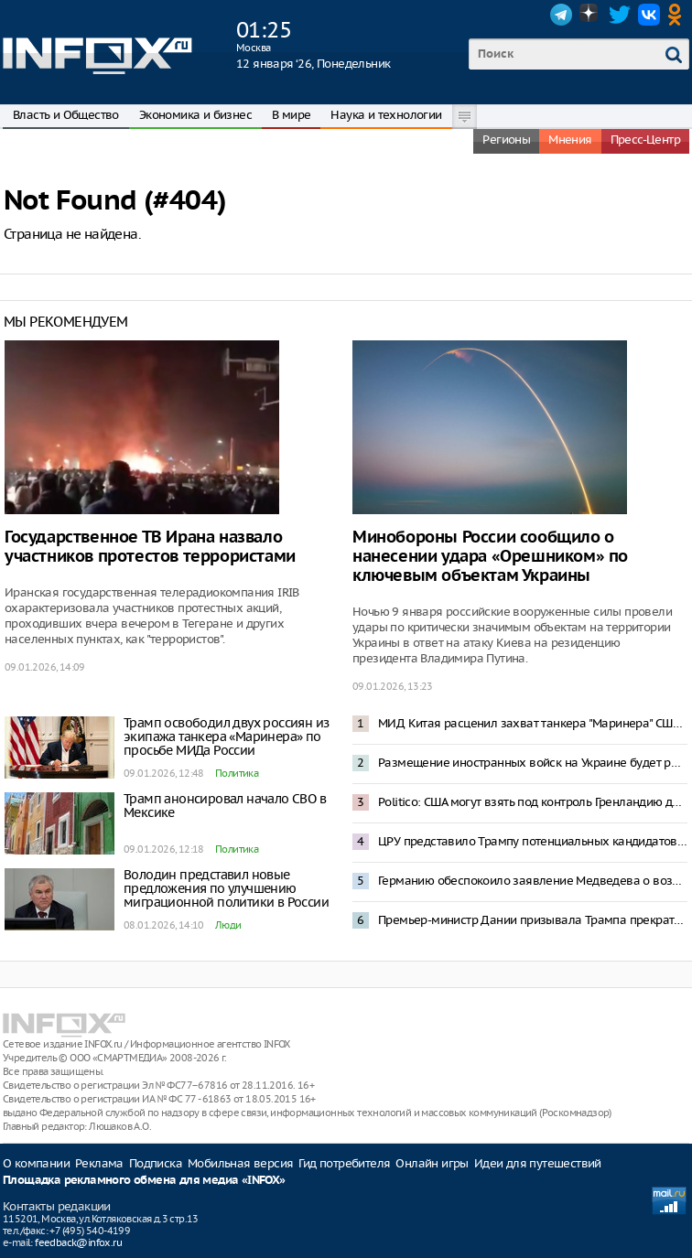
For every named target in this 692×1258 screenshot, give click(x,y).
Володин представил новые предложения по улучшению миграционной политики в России (226, 888)
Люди (228, 925)
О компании (36, 1163)
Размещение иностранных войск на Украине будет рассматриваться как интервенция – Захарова (532, 762)
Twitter (620, 15)
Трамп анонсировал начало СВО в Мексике (225, 805)
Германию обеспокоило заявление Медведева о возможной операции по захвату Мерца (532, 880)
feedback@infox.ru (78, 1242)
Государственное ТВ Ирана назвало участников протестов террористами (150, 547)
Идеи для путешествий (537, 1163)
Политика (236, 773)
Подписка (155, 1163)
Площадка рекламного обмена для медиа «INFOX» (144, 1181)
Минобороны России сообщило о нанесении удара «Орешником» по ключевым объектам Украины (490, 557)
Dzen (590, 15)
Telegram (561, 15)
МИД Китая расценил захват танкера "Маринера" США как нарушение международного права (532, 723)
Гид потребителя (344, 1163)
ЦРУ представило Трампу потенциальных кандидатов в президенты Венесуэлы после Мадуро (532, 841)
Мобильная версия (240, 1163)
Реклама (99, 1163)
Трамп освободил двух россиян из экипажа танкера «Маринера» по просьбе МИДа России (226, 736)
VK (649, 15)
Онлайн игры (431, 1163)
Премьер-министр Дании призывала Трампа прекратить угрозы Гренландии (532, 920)
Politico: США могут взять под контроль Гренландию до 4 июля (532, 802)
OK (678, 15)
